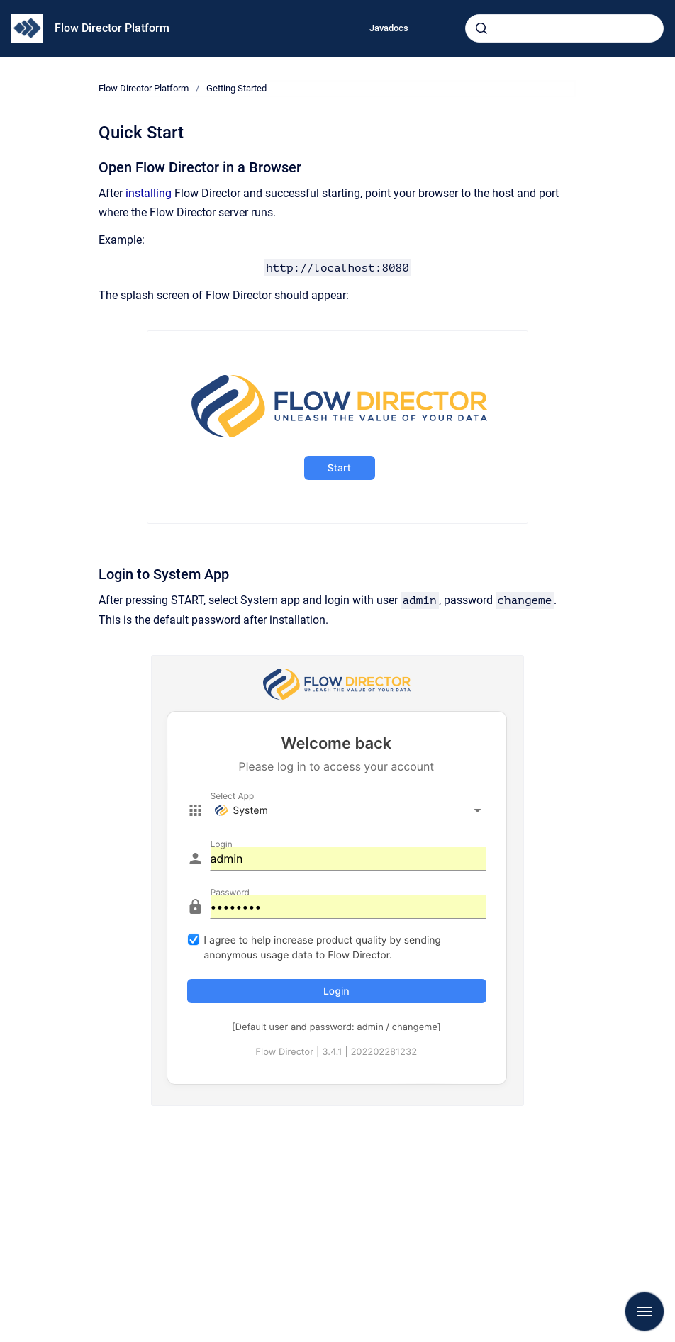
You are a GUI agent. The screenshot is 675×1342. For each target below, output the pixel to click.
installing (148, 193)
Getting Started (236, 88)
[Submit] (481, 28)
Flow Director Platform (112, 28)
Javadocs (388, 28)
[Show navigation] (644, 1311)
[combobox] (564, 28)
